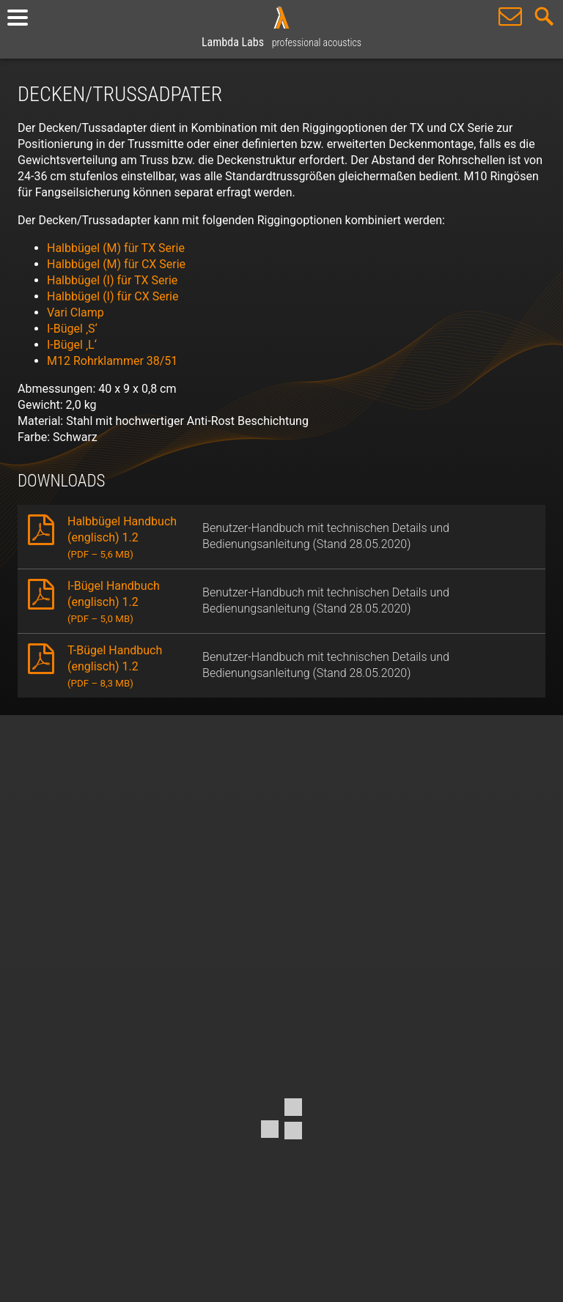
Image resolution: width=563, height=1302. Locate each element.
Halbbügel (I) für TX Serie (112, 280)
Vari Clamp (75, 312)
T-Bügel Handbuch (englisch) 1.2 (114, 666)
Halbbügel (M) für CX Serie (116, 264)
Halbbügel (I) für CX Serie (112, 296)
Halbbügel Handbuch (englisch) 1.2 (122, 537)
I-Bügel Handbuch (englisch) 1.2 (113, 601)
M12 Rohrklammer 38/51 (112, 361)
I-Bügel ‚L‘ (72, 345)
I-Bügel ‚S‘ (72, 329)
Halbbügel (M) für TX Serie (116, 248)
